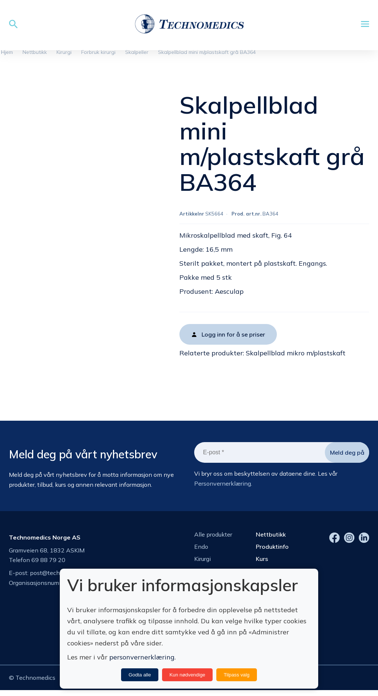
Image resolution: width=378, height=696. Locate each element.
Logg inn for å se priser (233, 337)
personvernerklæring (142, 657)
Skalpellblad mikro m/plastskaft (296, 356)
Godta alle (139, 675)
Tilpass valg (237, 675)
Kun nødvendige (187, 675)
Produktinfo (272, 549)
